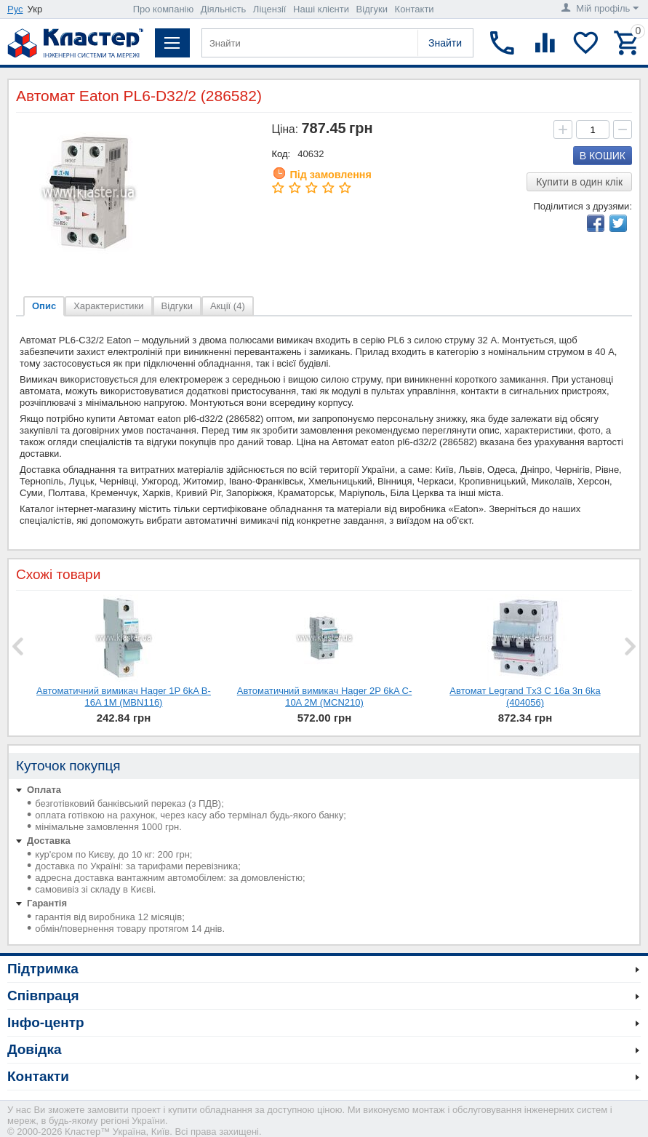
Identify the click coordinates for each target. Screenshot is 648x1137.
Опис (44, 305)
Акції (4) (227, 305)
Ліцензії (270, 9)
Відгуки (372, 9)
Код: (281, 153)
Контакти (414, 9)
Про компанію (163, 9)
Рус (15, 9)
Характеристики (108, 305)
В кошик (602, 155)
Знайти (445, 43)
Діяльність (223, 9)
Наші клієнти (321, 9)
